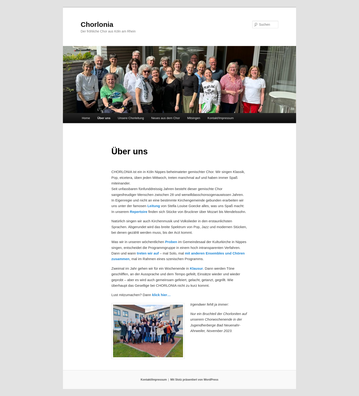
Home (86, 118)
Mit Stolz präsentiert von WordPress (194, 379)
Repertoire (138, 212)
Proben (171, 242)
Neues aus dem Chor (165, 118)
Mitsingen (193, 118)
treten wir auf (148, 253)
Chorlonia (97, 24)
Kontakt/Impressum (220, 118)
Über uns (103, 118)
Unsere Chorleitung (131, 118)
